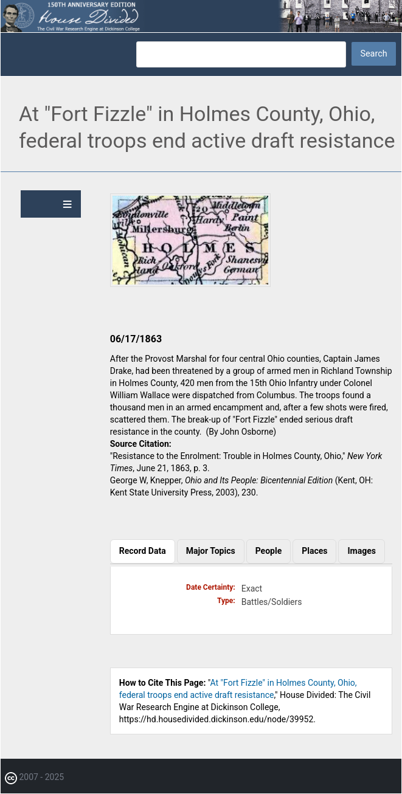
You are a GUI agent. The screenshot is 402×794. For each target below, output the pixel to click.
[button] (190, 284)
